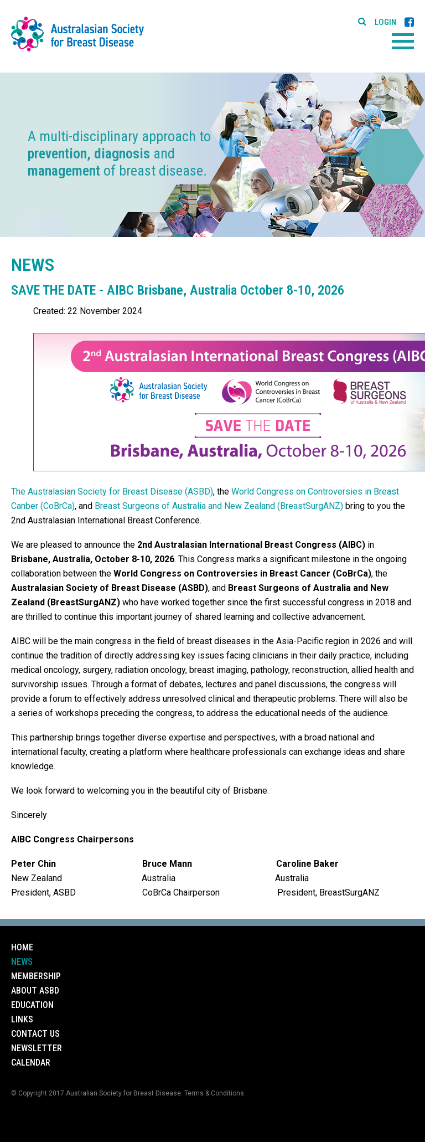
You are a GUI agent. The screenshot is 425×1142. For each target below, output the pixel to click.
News (22, 961)
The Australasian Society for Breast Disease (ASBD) (112, 491)
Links (22, 1019)
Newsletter (36, 1048)
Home (22, 947)
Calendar (30, 1062)
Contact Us (35, 1033)
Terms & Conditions (214, 1093)
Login (385, 22)
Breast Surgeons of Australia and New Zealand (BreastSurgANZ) (219, 506)
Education (32, 1005)
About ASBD (35, 990)
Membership (36, 976)
